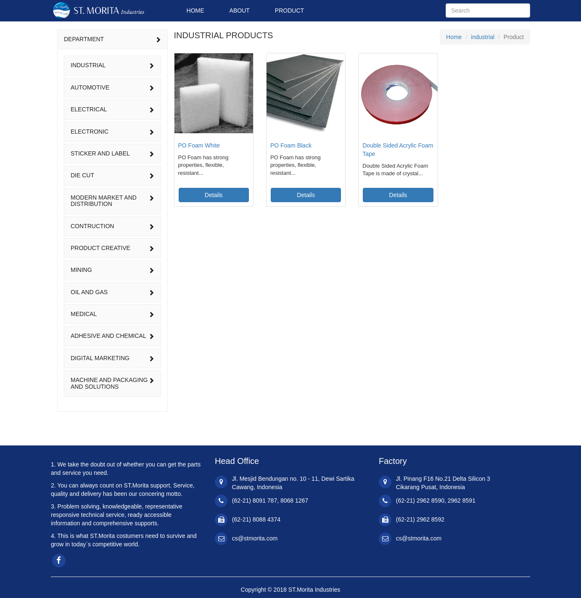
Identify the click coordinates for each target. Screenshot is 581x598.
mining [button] (112, 269)
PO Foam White (199, 145)
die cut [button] (112, 175)
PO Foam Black (291, 145)
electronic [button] (112, 131)
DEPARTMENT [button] (112, 39)
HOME (195, 10)
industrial (482, 37)
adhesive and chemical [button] (112, 335)
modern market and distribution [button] (112, 200)
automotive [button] (112, 87)
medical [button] (112, 314)
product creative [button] (112, 248)
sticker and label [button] (112, 153)
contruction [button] (112, 226)
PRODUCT (289, 10)
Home (454, 37)
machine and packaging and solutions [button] (112, 383)
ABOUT (240, 10)
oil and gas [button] (112, 292)
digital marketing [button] (112, 358)
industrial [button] (112, 65)
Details (214, 195)
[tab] (112, 39)
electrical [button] (112, 109)
